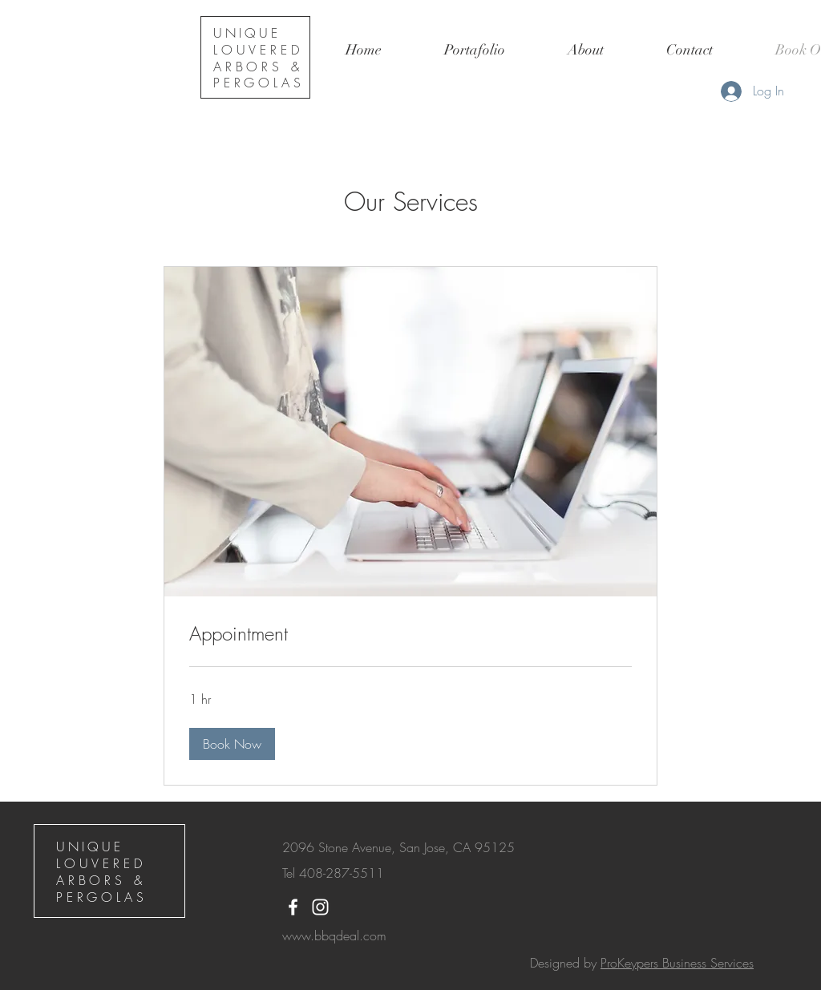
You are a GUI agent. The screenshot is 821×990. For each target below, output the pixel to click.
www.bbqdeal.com (334, 935)
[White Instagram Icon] (320, 907)
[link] (410, 634)
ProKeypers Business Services (677, 963)
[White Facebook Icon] (293, 907)
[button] (474, 50)
